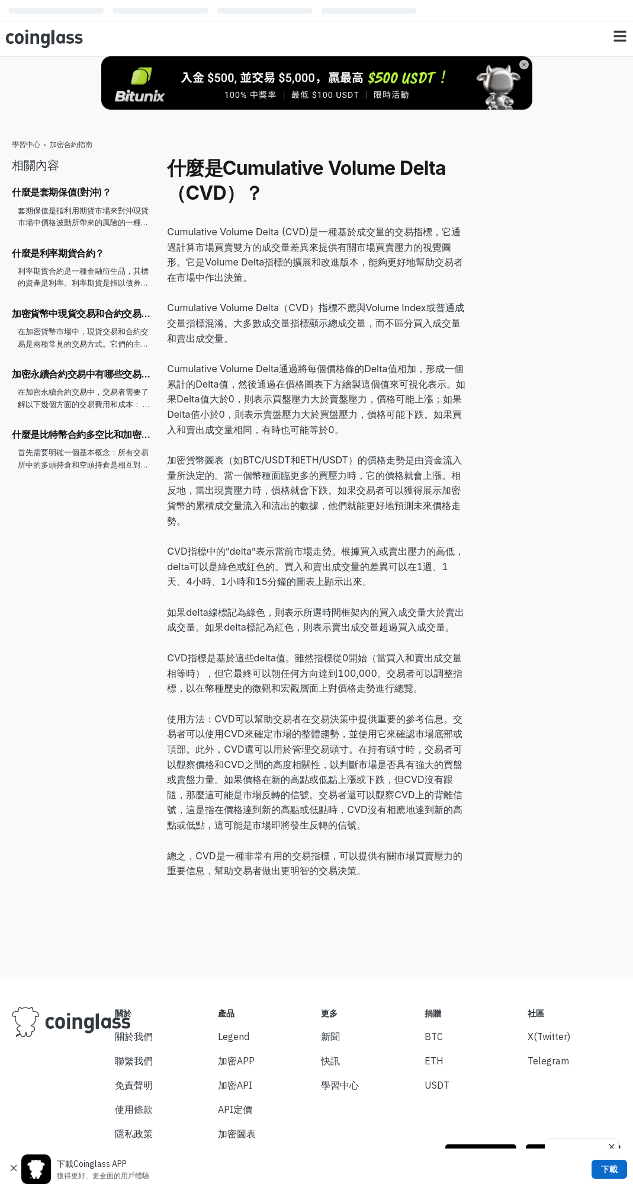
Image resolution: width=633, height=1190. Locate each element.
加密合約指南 (71, 144)
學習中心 (26, 144)
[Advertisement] (549, 333)
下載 (609, 1169)
